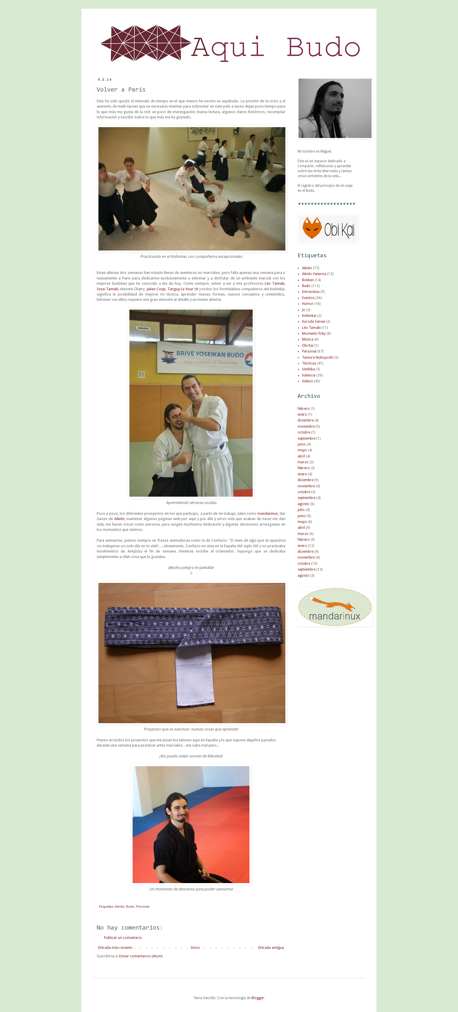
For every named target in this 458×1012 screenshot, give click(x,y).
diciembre (305, 420)
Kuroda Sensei (313, 322)
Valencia (308, 375)
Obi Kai (307, 345)
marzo (303, 462)
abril (301, 456)
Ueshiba (308, 369)
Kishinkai (309, 316)
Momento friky (314, 333)
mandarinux (268, 513)
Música (307, 339)
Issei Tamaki (107, 289)
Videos (307, 381)
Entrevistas (311, 292)
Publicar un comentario (123, 938)
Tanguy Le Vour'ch (182, 289)
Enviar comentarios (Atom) (140, 956)
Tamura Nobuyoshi (317, 357)
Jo (303, 310)
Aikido (119, 519)
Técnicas (309, 363)
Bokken (308, 280)
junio (302, 444)
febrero (304, 409)
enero (302, 414)
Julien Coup (156, 289)
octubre (304, 432)
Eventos (308, 298)
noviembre (306, 426)
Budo (130, 907)
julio (301, 510)
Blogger (257, 998)
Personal (142, 907)
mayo (302, 450)
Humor (307, 304)
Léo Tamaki (274, 283)
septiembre (306, 438)
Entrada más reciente (115, 948)
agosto (303, 504)
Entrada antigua (271, 948)
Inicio (195, 948)
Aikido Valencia (314, 274)
